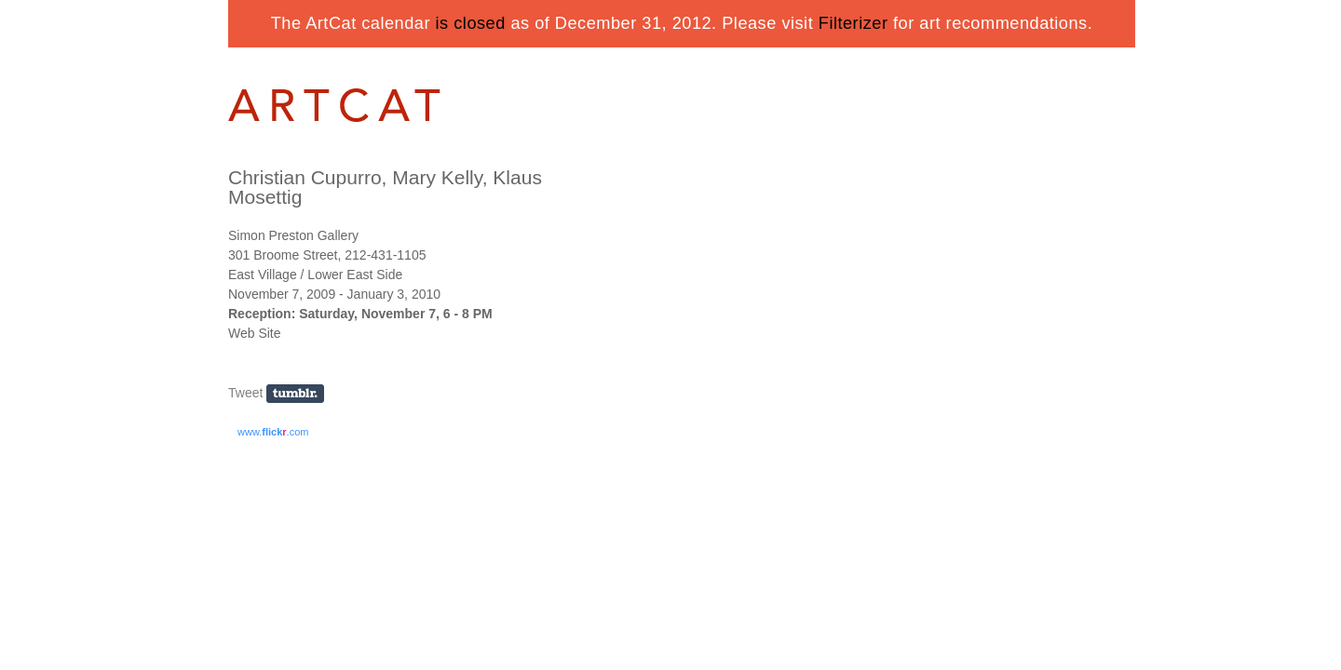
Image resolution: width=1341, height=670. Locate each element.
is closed (471, 23)
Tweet (245, 392)
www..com (272, 431)
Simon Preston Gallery (293, 235)
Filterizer (853, 23)
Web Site (254, 333)
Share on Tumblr (301, 394)
